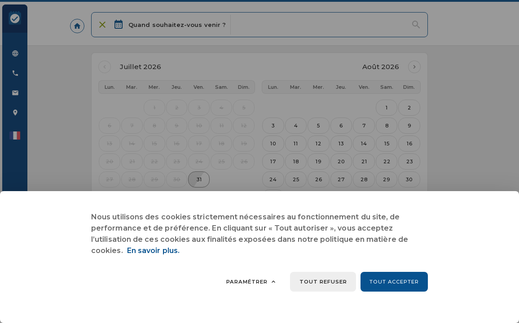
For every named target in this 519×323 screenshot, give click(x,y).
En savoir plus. (153, 250)
